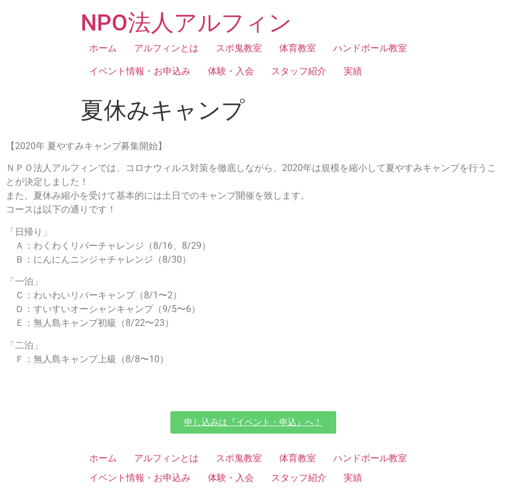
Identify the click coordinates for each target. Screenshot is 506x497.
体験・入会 (231, 71)
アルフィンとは (166, 48)
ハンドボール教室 (370, 48)
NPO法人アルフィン (186, 22)
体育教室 (297, 48)
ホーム (103, 48)
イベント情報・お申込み (140, 71)
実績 (353, 71)
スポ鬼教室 (239, 48)
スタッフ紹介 (298, 71)
